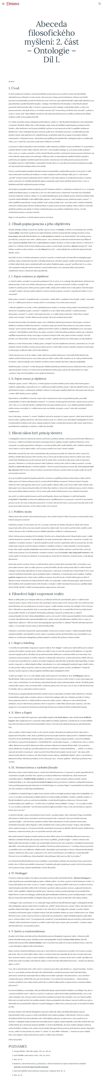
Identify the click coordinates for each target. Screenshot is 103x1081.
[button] (3, 3)
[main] (51, 41)
